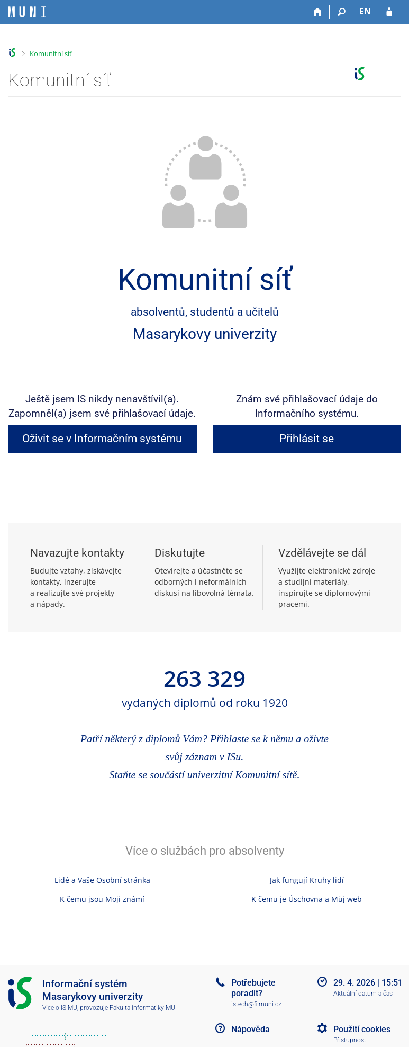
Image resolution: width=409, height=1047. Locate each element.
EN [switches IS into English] (365, 11)
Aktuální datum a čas (363, 993)
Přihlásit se (306, 438)
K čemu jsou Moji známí (102, 899)
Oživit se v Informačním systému (102, 438)
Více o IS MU (59, 1008)
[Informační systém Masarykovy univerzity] (27, 12)
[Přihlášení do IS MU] (389, 12)
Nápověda (250, 1029)
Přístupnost (349, 1040)
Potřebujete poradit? (253, 988)
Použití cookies (361, 1029)
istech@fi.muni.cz (256, 1004)
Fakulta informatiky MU (142, 1008)
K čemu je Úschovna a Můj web (306, 899)
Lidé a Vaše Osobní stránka (102, 880)
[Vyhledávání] (341, 12)
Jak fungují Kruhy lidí (307, 880)
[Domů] (318, 12)
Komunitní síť (51, 53)
